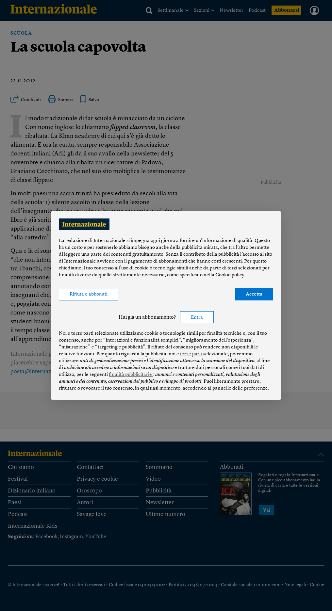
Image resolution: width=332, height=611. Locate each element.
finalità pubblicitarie (131, 374)
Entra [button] (197, 317)
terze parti (191, 354)
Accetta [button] (254, 294)
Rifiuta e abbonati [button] (89, 294)
